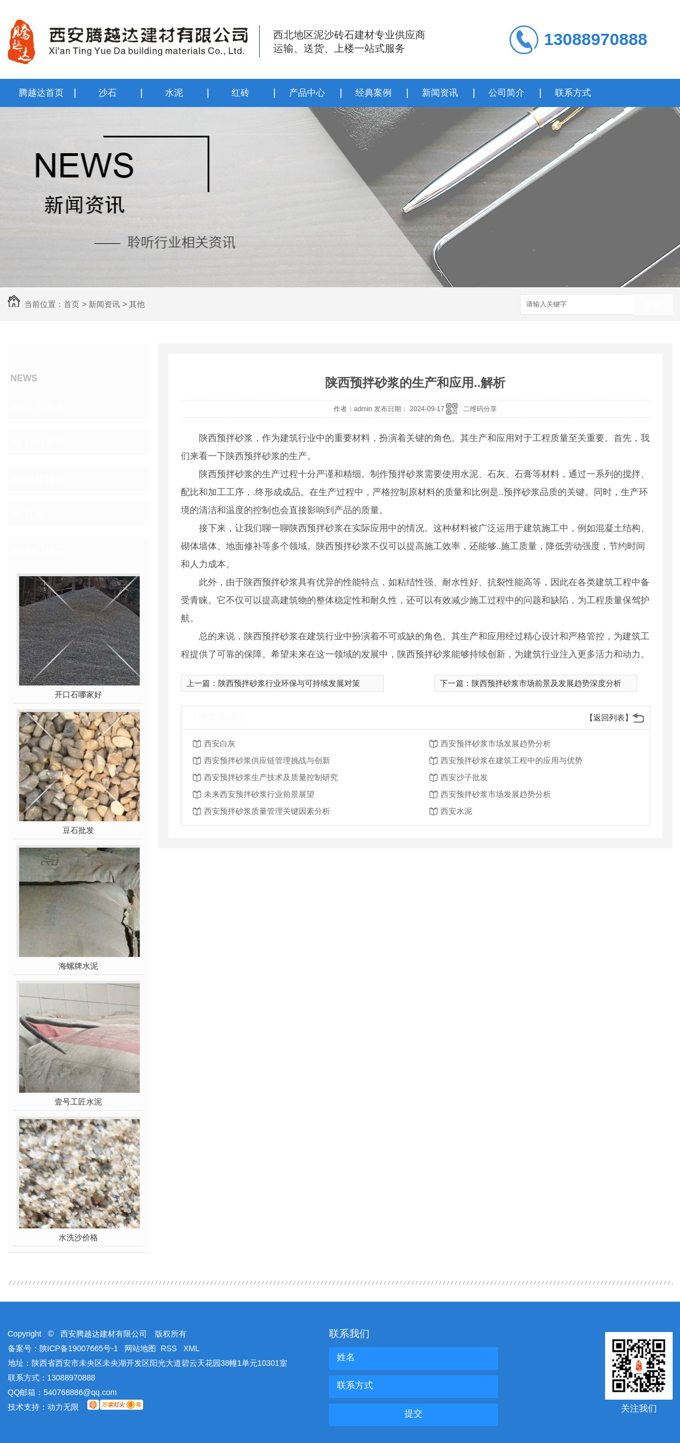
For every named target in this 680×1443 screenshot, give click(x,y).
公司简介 (506, 92)
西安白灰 (219, 743)
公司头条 (45, 406)
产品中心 (307, 92)
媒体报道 (45, 478)
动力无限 (63, 1406)
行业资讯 (45, 442)
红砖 (241, 92)
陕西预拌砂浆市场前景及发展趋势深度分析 (546, 683)
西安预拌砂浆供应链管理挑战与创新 (267, 760)
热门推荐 (45, 550)
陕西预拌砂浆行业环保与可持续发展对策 (289, 683)
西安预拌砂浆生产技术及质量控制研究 (271, 777)
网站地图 (140, 1348)
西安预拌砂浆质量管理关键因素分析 (267, 811)
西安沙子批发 (464, 777)
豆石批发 (78, 830)
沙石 (108, 92)
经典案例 (373, 92)
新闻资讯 (440, 92)
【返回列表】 (609, 717)
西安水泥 (456, 811)
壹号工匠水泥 (78, 1101)
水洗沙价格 (78, 1237)
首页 (71, 304)
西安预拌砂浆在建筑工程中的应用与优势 (512, 760)
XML (192, 1348)
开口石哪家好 (78, 694)
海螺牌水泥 (78, 965)
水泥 (174, 92)
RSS (170, 1348)
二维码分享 (480, 409)
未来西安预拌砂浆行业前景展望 (259, 794)
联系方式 (573, 92)
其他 (137, 304)
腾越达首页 (41, 92)
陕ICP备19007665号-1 (78, 1348)
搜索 (653, 305)
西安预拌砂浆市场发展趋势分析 (496, 743)
